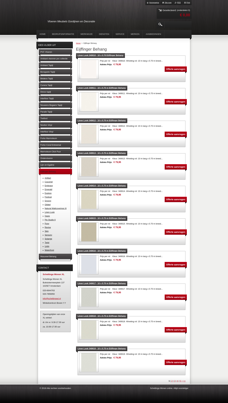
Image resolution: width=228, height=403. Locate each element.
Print (188, 2)
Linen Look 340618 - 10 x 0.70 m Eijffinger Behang (102, 316)
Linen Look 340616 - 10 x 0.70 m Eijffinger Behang (102, 251)
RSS (179, 2)
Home (78, 43)
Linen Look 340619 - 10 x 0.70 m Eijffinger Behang (102, 348)
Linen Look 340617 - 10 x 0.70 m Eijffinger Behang (102, 283)
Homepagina (154, 2)
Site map (168, 2)
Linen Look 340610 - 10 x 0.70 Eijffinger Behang (100, 55)
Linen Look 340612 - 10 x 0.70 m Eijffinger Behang (102, 120)
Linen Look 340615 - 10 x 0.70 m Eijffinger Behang (102, 218)
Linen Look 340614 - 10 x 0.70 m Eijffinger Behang (102, 185)
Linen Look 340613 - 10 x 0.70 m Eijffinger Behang (102, 153)
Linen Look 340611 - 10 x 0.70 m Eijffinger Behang (102, 88)
